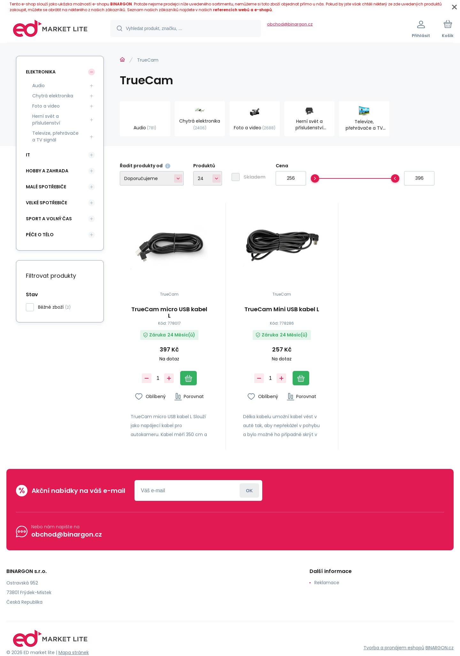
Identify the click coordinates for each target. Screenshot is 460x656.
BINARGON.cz (439, 647)
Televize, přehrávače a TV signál (55, 136)
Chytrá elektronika (52, 96)
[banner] (50, 29)
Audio (38, 85)
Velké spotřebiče (46, 203)
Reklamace (326, 582)
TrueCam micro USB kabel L (169, 312)
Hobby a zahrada (47, 171)
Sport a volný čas (49, 218)
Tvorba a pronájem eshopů (394, 647)
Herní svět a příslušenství (46, 119)
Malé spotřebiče (46, 187)
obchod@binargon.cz (290, 24)
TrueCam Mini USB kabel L (281, 309)
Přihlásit (249, 490)
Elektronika (41, 72)
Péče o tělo (40, 234)
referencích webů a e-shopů (242, 9)
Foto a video (46, 106)
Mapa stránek (73, 652)
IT (28, 155)
